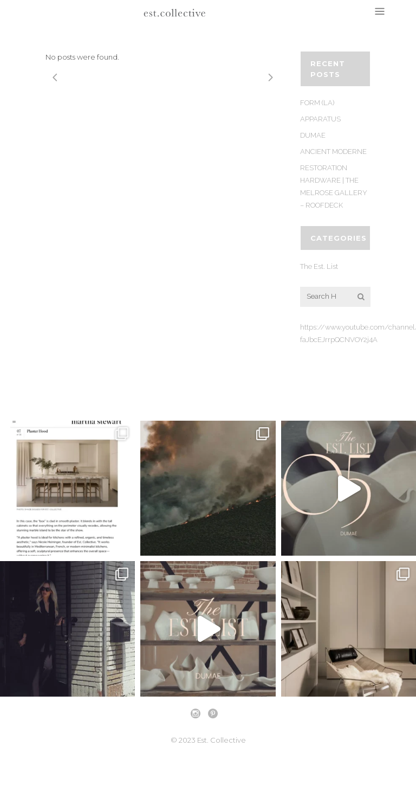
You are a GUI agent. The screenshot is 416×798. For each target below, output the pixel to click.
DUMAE (313, 135)
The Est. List (319, 266)
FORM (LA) (317, 103)
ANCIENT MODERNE (333, 151)
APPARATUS (320, 119)
